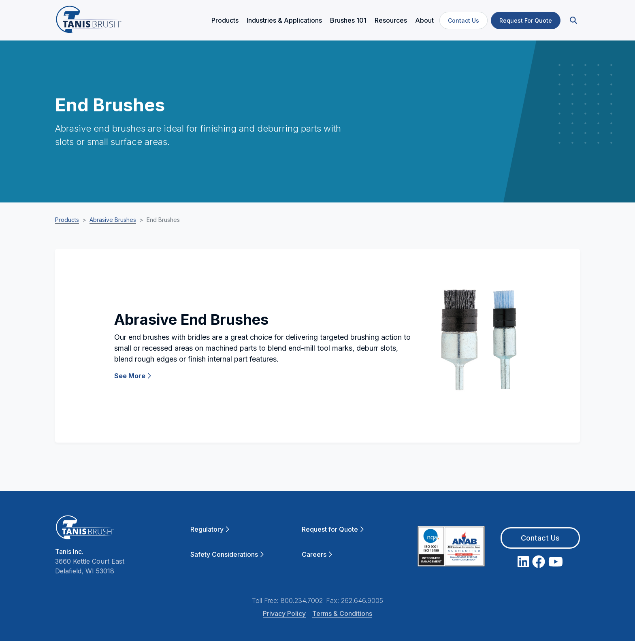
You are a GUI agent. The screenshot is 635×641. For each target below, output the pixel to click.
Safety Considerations (227, 554)
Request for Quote (333, 529)
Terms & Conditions (342, 613)
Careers (317, 554)
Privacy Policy (284, 613)
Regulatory (209, 529)
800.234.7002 (302, 600)
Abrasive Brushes (112, 219)
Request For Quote (525, 20)
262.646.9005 (362, 600)
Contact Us (463, 20)
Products (67, 219)
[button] (572, 20)
